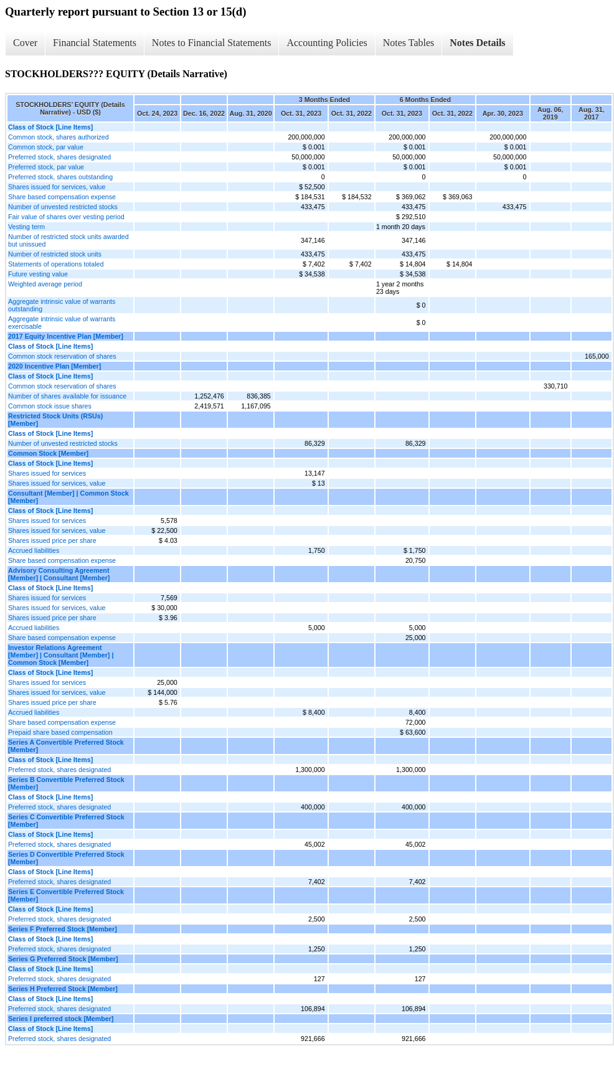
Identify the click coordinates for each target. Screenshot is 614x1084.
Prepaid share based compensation (60, 732)
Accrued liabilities (33, 550)
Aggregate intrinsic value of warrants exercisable (61, 322)
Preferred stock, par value (46, 167)
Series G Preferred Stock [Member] (63, 959)
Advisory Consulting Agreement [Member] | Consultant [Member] (59, 574)
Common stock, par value (45, 147)
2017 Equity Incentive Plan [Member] (65, 336)
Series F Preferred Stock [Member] (62, 929)
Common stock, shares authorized (58, 137)
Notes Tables (409, 42)
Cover (25, 42)
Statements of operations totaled (55, 264)
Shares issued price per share (52, 540)
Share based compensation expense (62, 196)
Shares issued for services (47, 473)
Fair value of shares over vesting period (66, 216)
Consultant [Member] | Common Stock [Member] (68, 496)
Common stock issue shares (50, 406)
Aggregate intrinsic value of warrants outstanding (61, 305)
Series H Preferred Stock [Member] (63, 988)
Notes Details (477, 42)
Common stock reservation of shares (62, 356)
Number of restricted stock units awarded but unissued (68, 240)
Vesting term (26, 226)
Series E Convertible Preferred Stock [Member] (66, 895)
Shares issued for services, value (56, 187)
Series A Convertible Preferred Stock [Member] (66, 745)
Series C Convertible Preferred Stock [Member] (66, 820)
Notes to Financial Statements (212, 42)
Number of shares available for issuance (67, 396)
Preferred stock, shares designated (59, 157)
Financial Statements (94, 42)
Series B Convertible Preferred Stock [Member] (66, 783)
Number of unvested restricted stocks (63, 206)
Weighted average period (45, 284)
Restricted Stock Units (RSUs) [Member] (55, 419)
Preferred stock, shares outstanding (60, 177)
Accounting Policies (326, 42)
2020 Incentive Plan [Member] (54, 366)
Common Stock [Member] (48, 453)
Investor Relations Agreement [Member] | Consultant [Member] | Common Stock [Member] (60, 655)
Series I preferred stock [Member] (60, 1018)
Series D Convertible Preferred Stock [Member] (66, 858)
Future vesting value (38, 274)
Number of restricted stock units (55, 254)
